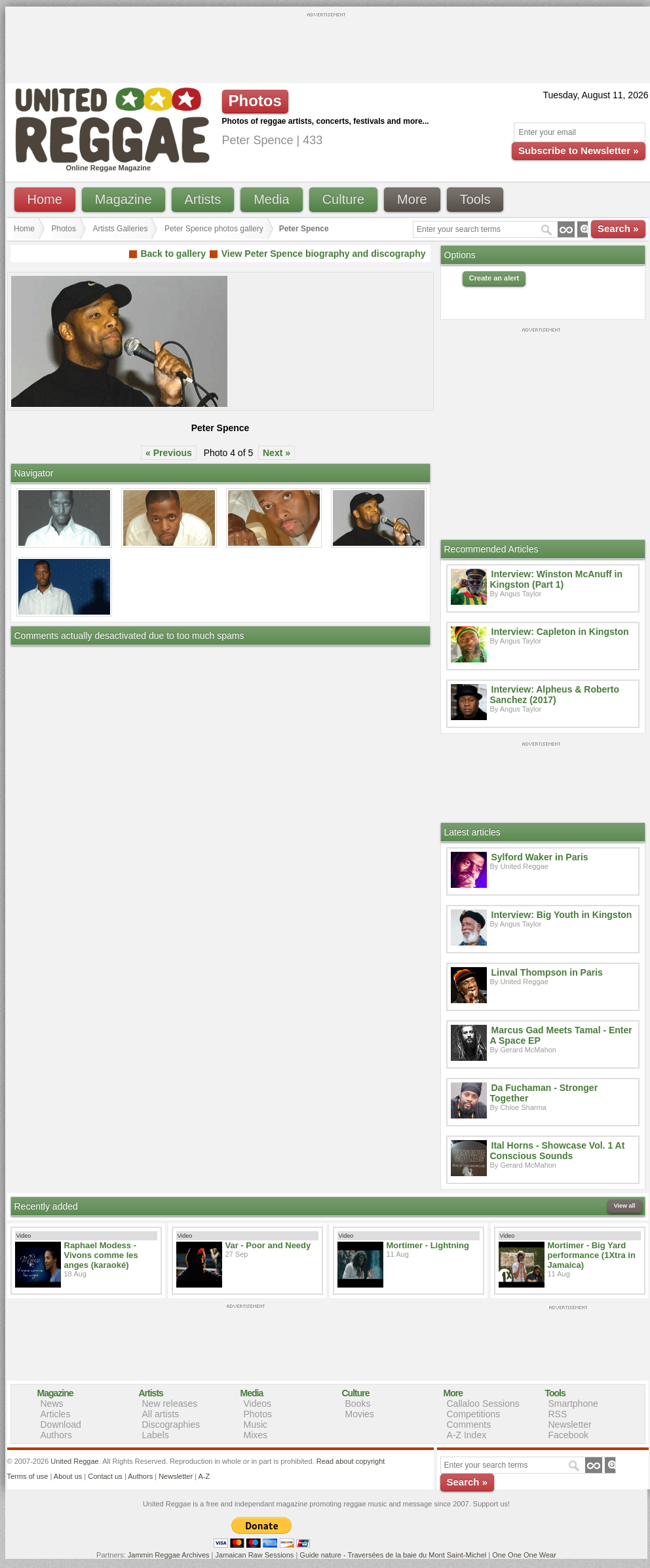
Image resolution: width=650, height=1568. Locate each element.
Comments (469, 1424)
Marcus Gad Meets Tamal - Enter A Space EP (561, 1035)
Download (61, 1424)
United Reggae (74, 1461)
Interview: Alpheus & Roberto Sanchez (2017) (555, 694)
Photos (64, 228)
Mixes (256, 1435)
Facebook (568, 1435)
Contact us (105, 1476)
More (412, 199)
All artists (161, 1414)
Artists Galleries (119, 228)
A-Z (204, 1476)
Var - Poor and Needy (268, 1245)
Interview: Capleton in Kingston (560, 631)
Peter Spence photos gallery (213, 228)
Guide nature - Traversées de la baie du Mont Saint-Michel (392, 1555)
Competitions (474, 1414)
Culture (343, 199)
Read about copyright (350, 1461)
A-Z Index (467, 1435)
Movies (359, 1414)
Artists (203, 199)
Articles (56, 1414)
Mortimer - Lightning (428, 1245)
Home (45, 199)
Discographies (171, 1424)
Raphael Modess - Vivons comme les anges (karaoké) (101, 1255)
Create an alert (494, 278)
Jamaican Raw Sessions (255, 1555)
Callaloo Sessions (483, 1403)
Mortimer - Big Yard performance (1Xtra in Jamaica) (592, 1255)
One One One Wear (524, 1555)
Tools (475, 199)
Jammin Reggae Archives (169, 1555)
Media (271, 199)
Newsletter (570, 1424)
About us (68, 1476)
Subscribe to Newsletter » (578, 150)
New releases (170, 1403)
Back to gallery (173, 253)
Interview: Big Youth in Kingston (561, 914)
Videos (258, 1403)
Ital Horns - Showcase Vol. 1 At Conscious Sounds (557, 1150)
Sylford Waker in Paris (539, 857)
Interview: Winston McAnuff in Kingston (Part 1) (556, 579)
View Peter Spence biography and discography (323, 253)
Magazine (123, 199)
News (52, 1403)
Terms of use (27, 1476)
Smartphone (573, 1403)
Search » (618, 228)
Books (358, 1403)
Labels (155, 1435)
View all (625, 1205)
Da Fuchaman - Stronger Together (544, 1092)
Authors (56, 1435)
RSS (557, 1414)
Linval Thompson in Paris (547, 972)
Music (256, 1424)
